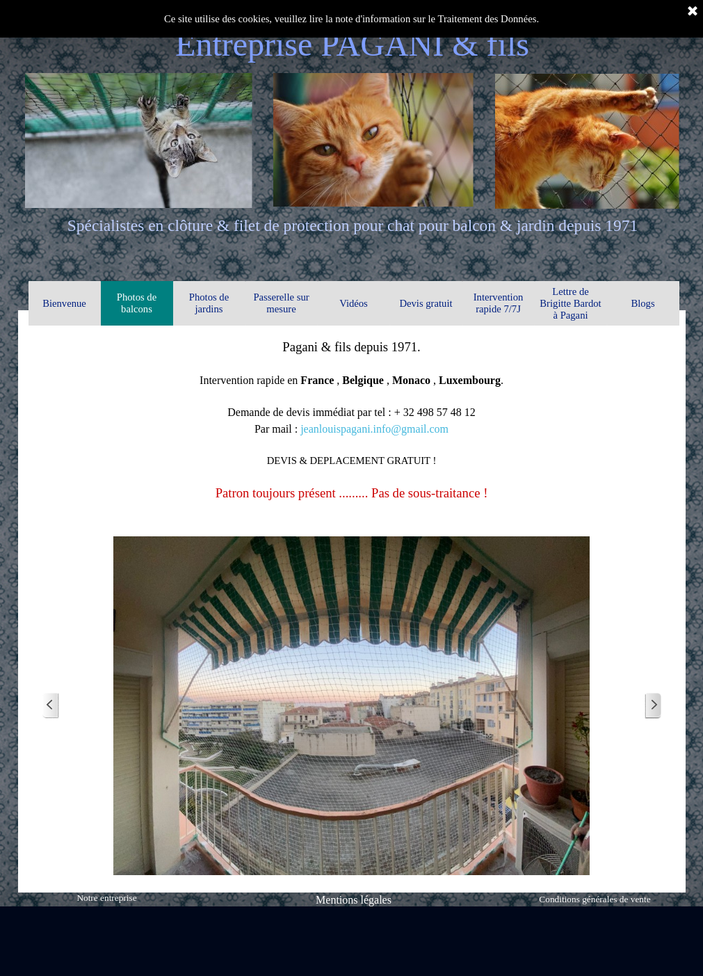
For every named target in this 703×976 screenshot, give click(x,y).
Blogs (642, 303)
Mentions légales (353, 900)
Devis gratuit (425, 303)
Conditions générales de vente (594, 899)
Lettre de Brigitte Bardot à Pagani (570, 303)
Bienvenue (64, 303)
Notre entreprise (106, 898)
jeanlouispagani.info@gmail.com (374, 429)
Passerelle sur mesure (281, 302)
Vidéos (353, 303)
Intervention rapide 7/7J (499, 302)
